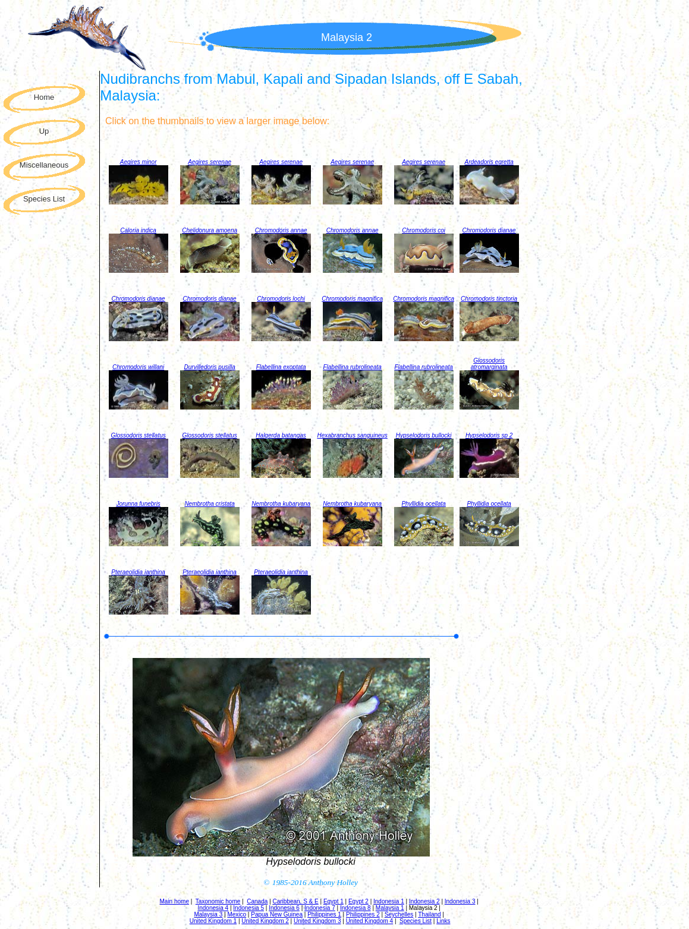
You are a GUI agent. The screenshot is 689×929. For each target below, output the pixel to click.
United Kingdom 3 (317, 921)
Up (44, 131)
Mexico (236, 914)
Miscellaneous (44, 164)
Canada (257, 901)
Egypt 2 (358, 901)
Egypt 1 (333, 901)
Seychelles (399, 914)
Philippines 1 (324, 914)
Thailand (429, 914)
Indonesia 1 (388, 901)
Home (44, 97)
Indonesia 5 (248, 908)
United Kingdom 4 (370, 921)
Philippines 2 (363, 914)
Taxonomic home (218, 901)
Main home (174, 901)
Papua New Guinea (277, 914)
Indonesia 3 (460, 901)
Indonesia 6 (284, 908)
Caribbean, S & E (295, 901)
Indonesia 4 (212, 908)
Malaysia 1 (390, 908)
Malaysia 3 (208, 914)
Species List (44, 198)
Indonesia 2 (424, 901)
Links (443, 921)
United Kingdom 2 (265, 921)
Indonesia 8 (355, 908)
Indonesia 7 (319, 908)
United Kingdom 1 (213, 921)
